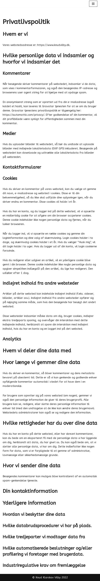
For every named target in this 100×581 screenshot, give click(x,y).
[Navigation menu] (93, 4)
